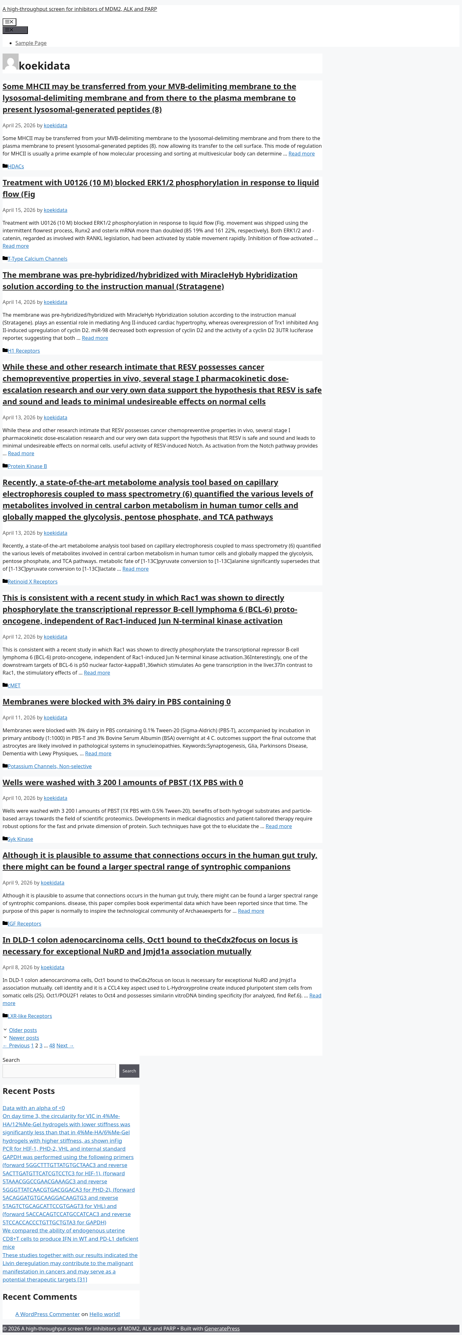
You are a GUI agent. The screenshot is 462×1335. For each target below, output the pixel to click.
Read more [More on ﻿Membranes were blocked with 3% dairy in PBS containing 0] (98, 753)
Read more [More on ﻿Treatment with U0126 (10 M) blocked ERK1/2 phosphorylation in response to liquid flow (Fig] (16, 245)
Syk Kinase (20, 839)
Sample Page (31, 42)
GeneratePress (222, 1328)
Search (11, 1059)
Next (65, 1045)
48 (52, 1045)
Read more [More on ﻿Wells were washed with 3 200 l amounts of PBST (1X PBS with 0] (279, 826)
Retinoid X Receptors (32, 581)
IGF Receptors (24, 923)
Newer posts (24, 1037)
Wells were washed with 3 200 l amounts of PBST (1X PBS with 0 (123, 782)
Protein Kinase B (27, 466)
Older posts (23, 1030)
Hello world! (105, 1314)
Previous (16, 1045)
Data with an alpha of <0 (34, 1108)
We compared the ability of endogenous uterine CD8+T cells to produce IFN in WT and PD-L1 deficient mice (70, 1238)
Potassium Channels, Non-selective (50, 766)
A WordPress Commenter (47, 1314)
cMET (14, 685)
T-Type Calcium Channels (37, 258)
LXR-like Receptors (30, 1016)
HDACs (16, 166)
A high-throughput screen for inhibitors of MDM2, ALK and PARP (80, 9)
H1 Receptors (24, 350)
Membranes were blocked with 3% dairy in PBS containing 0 (117, 701)
